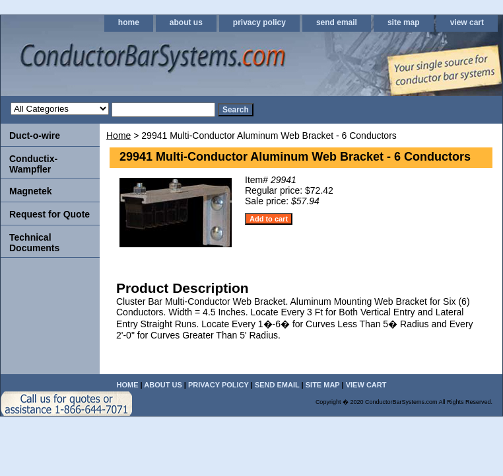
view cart (467, 22)
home (128, 22)
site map (403, 22)
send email (336, 22)
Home (118, 135)
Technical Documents (34, 242)
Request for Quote (49, 214)
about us (186, 22)
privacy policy (259, 22)
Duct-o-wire (34, 135)
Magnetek (30, 191)
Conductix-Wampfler (33, 164)
